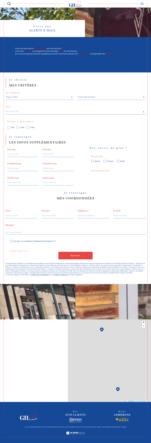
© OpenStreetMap (141, 401)
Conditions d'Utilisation (60, 275)
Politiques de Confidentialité (40, 275)
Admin (99, 427)
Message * (10, 225)
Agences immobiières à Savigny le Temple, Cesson (25, 11)
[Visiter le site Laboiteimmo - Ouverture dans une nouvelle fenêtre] (75, 436)
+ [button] (143, 322)
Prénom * (46, 211)
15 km (32, 127)
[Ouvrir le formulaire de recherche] (9, 4)
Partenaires (106, 427)
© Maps (131, 401)
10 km (22, 127)
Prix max (46, 149)
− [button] (143, 326)
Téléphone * (83, 211)
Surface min (13, 178)
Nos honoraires (70, 427)
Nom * (8, 211)
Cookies (123, 427)
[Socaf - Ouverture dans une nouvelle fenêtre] (75, 420)
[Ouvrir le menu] (142, 4)
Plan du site (79, 427)
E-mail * (117, 211)
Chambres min (14, 163)
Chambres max (49, 163)
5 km (13, 127)
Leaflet (124, 401)
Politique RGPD (115, 427)
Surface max (48, 178)
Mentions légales (90, 427)
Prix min (11, 149)
